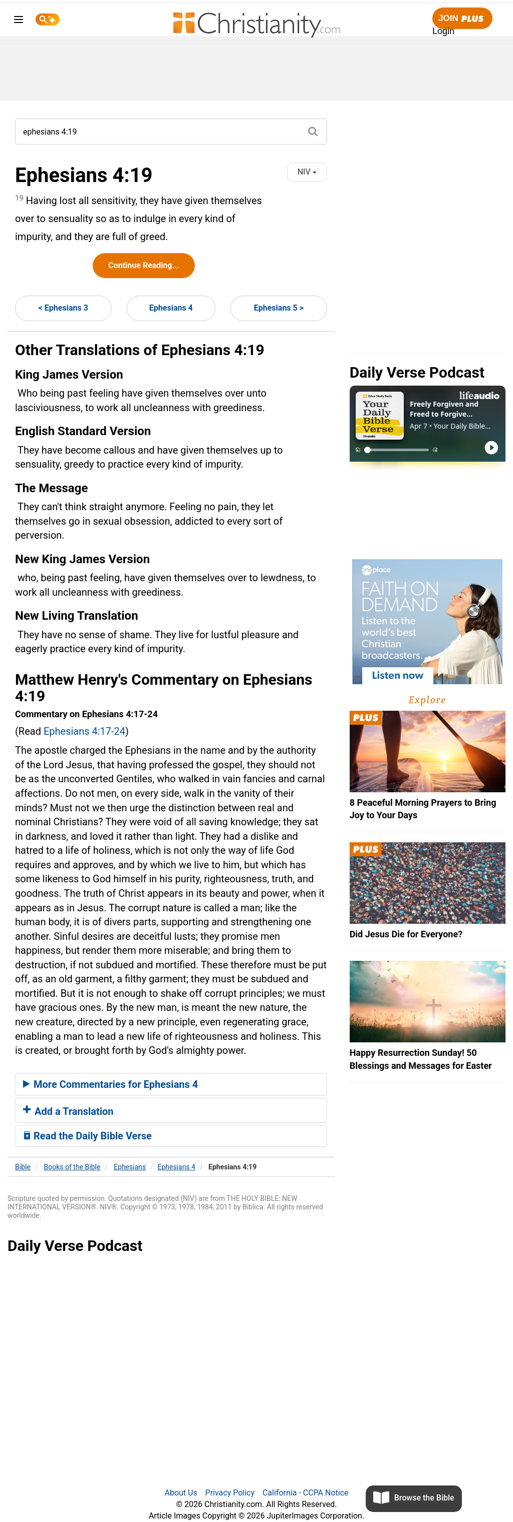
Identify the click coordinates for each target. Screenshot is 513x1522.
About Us (180, 1492)
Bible (23, 1167)
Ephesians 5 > (279, 308)
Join (462, 19)
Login (443, 31)
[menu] (19, 21)
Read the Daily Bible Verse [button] (87, 1136)
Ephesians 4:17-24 (84, 731)
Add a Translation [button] (68, 1111)
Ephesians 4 (171, 308)
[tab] (171, 1084)
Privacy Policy (230, 1492)
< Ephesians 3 (63, 308)
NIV (307, 172)
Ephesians (130, 1167)
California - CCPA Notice (306, 1492)
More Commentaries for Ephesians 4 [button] (110, 1084)
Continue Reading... (143, 265)
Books (72, 1167)
